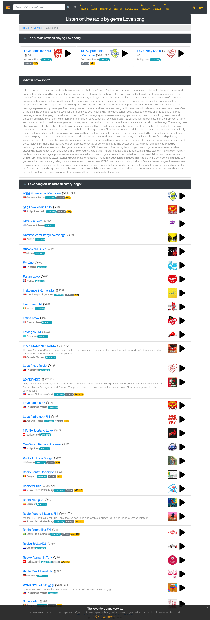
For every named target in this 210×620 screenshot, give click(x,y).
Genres (37, 27)
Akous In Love (32, 221)
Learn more (109, 617)
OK (97, 616)
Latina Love (31, 318)
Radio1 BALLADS (34, 544)
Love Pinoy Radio (149, 51)
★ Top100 (83, 7)
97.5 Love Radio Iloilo (37, 207)
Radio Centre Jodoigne (38, 472)
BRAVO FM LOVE (34, 249)
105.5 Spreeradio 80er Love (41, 193)
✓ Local (94, 7)
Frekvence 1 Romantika (38, 290)
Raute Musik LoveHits (37, 571)
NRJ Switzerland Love (38, 430)
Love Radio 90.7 (34, 403)
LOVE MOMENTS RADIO (39, 346)
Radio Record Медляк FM (40, 514)
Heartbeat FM (32, 304)
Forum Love (31, 276)
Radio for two (32, 486)
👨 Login (198, 7)
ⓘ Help (166, 7)
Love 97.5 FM (32, 332)
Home (25, 27)
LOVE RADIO (31, 379)
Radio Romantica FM (37, 530)
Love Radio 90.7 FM (37, 51)
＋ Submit (157, 7)
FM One (28, 263)
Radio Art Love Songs (37, 458)
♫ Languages (131, 7)
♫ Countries (105, 7)
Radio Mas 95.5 (33, 500)
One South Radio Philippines (42, 444)
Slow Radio (30, 601)
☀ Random (145, 7)
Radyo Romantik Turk (37, 557)
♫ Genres (118, 7)
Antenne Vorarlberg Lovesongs (44, 235)
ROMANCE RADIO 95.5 (38, 585)
